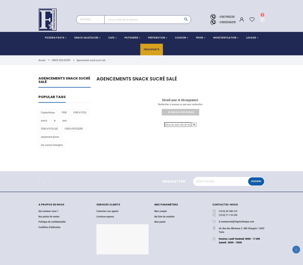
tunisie (44, 120)
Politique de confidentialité (52, 221)
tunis (64, 120)
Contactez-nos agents (107, 211)
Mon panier (160, 221)
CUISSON (180, 37)
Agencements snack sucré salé (64, 80)
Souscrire (255, 181)
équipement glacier (50, 136)
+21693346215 (227, 22)
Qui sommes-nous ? (48, 211)
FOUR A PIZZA (79, 112)
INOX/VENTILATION (224, 37)
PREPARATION (156, 37)
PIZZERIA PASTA (54, 37)
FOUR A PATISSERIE (74, 128)
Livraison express (105, 216)
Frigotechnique (48, 112)
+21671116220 (227, 17)
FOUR (64, 112)
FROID (199, 37)
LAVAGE (251, 37)
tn (55, 120)
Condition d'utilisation (49, 227)
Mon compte (160, 211)
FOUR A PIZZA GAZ (49, 128)
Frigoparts (151, 49)
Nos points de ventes (49, 216)
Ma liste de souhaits (164, 216)
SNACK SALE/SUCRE (86, 37)
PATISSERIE (131, 37)
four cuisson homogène (52, 144)
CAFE (111, 37)
